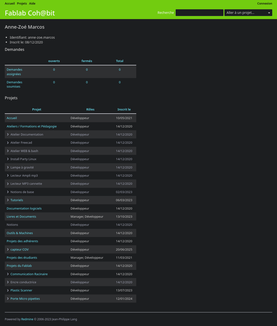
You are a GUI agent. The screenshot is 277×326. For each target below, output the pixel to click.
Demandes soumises (14, 84)
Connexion (264, 3)
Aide (32, 3)
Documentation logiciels (24, 208)
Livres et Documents (21, 216)
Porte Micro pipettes (25, 298)
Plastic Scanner (21, 290)
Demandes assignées (14, 71)
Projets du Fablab (19, 265)
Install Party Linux (23, 159)
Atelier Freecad (21, 142)
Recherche (166, 12)
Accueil (10, 3)
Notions (12, 224)
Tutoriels (17, 200)
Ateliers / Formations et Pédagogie (32, 126)
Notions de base (22, 192)
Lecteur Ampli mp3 (24, 175)
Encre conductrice (23, 282)
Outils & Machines (20, 233)
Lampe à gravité (22, 167)
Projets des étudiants (22, 257)
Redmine (27, 319)
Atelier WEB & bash (24, 151)
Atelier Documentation (27, 134)
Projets (22, 3)
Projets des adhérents (22, 241)
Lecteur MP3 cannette (26, 183)
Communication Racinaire (29, 274)
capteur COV (19, 249)
